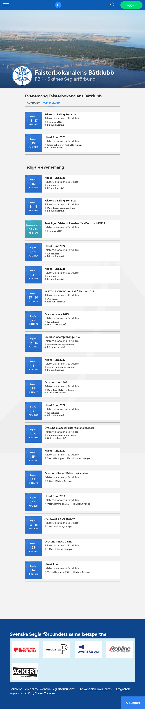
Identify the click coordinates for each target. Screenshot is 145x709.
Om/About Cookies (41, 693)
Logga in (131, 5)
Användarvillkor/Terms (96, 689)
